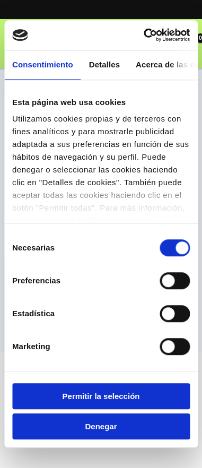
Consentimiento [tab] (42, 64)
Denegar (101, 426)
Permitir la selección (101, 396)
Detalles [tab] (104, 64)
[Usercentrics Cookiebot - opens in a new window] (144, 35)
